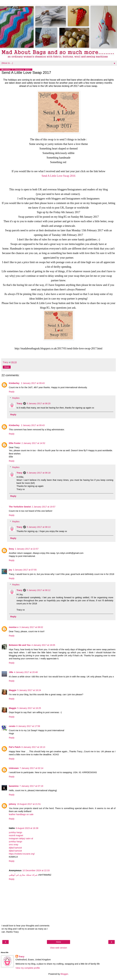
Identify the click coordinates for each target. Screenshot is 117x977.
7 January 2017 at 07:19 (31, 786)
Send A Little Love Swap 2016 (58, 175)
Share (6, 367)
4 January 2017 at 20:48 (26, 672)
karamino (14, 786)
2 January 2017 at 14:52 (33, 443)
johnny (12, 804)
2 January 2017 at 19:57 (43, 506)
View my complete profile (28, 968)
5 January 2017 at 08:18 (38, 473)
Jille (11, 672)
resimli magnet (16, 835)
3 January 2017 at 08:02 (31, 627)
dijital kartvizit (15, 848)
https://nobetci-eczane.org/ (22, 854)
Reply (11, 391)
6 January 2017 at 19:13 (33, 747)
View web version (58, 948)
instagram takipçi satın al (21, 838)
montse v (13, 627)
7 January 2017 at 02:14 (31, 768)
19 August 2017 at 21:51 (29, 804)
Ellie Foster (15, 443)
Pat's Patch (15, 747)
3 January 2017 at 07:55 (25, 570)
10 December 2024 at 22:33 (36, 870)
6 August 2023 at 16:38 (27, 828)
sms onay (13, 844)
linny (11, 549)
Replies (16, 398)
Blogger (64, 974)
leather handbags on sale (21, 814)
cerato (12, 726)
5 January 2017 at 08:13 (38, 527)
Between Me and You (20, 645)
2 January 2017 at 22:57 (27, 549)
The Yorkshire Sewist (20, 506)
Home (58, 942)
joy (10, 570)
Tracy (19, 403)
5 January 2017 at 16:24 (29, 690)
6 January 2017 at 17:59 (28, 726)
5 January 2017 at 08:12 (38, 590)
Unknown (14, 768)
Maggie (12, 690)
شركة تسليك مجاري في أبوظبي (23, 875)
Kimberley (14, 383)
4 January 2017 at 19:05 (43, 645)
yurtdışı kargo (15, 832)
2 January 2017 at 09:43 (33, 383)
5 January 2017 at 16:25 (29, 708)
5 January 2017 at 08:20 (38, 403)
